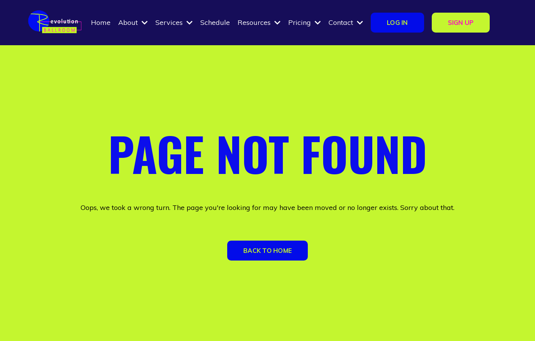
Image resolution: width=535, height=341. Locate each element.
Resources (259, 22)
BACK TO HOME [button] (267, 250)
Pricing (304, 22)
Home (101, 22)
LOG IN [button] (397, 22)
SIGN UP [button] (461, 22)
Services (174, 22)
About (133, 22)
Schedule (215, 22)
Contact (346, 22)
